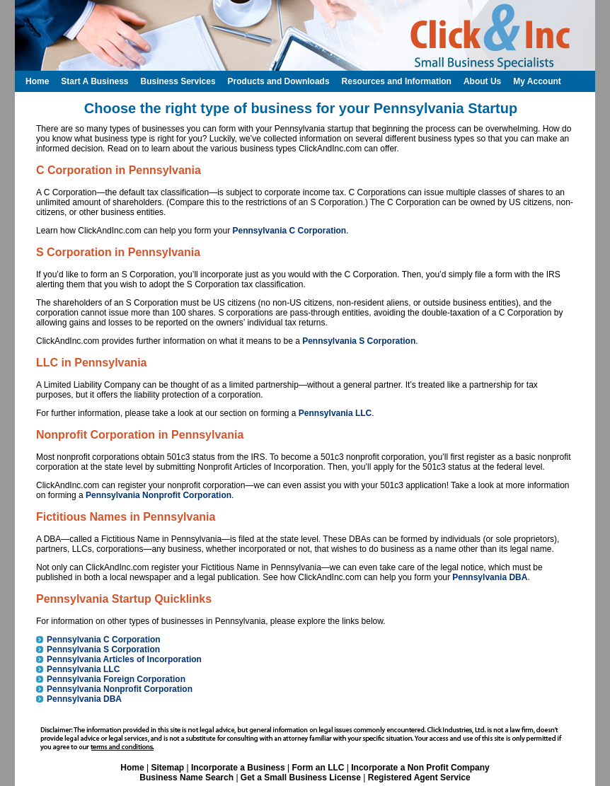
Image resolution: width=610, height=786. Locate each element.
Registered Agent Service (419, 777)
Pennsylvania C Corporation (289, 231)
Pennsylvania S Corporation (358, 341)
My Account (537, 81)
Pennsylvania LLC (335, 413)
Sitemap (167, 768)
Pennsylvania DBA (489, 577)
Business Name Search (186, 777)
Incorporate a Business (238, 768)
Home (132, 768)
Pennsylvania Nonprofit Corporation (158, 495)
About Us (482, 81)
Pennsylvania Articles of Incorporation (124, 659)
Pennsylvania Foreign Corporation (116, 679)
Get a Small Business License (301, 777)
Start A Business (94, 81)
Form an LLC (318, 768)
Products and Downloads (279, 81)
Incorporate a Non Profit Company (420, 768)
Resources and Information (396, 81)
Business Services (177, 81)
